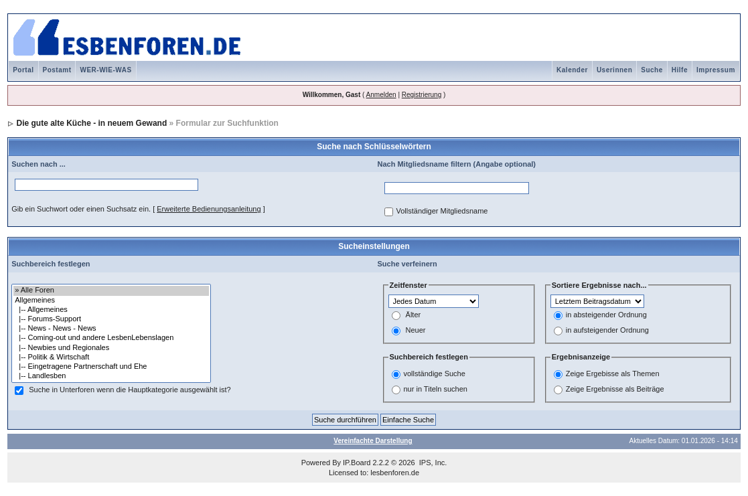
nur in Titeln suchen (435, 389)
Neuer (416, 331)
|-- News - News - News (111, 328)
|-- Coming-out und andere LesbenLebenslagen (111, 338)
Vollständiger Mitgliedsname (442, 212)
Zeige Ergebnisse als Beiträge (615, 389)
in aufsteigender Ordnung (607, 331)
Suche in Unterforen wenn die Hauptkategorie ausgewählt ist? (129, 390)
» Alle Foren (111, 290)
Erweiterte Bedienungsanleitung (208, 209)
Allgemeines (111, 300)
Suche (652, 70)
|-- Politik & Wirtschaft (111, 357)
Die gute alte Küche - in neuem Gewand (92, 123)
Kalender (572, 70)
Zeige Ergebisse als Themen (613, 373)
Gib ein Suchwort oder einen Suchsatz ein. (81, 209)
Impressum (715, 70)
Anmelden (381, 94)
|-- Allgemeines (111, 310)
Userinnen (614, 70)
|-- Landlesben (111, 376)
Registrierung (421, 94)
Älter (413, 315)
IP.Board (356, 463)
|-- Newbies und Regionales (111, 348)
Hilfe (680, 70)
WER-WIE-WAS (105, 70)
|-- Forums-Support (111, 319)
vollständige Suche (434, 373)
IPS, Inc (432, 463)
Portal (23, 70)
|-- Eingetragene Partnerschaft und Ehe (111, 366)
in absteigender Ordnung (606, 315)
